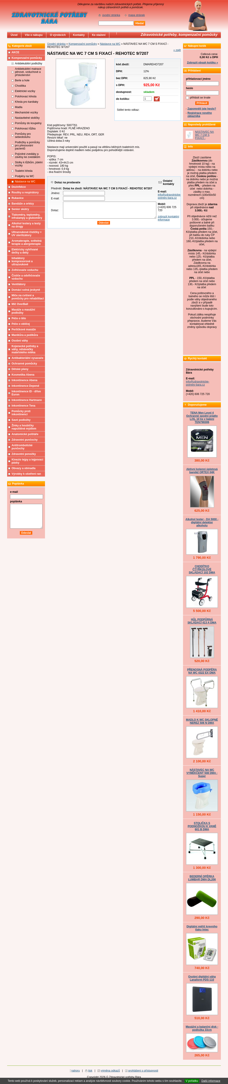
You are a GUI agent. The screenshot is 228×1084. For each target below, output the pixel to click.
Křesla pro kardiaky (26, 101)
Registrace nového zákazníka (199, 114)
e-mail (14, 491)
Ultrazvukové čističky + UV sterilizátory (27, 234)
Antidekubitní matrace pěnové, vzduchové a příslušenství (28, 72)
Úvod (14, 35)
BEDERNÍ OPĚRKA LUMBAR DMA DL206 (202, 878)
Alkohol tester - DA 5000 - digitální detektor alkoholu (201, 522)
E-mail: (55, 198)
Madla (18, 107)
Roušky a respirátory (25, 192)
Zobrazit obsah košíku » (202, 62)
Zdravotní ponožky (24, 454)
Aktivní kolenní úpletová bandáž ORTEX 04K (202, 471)
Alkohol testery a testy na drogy (26, 225)
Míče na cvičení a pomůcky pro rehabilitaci (28, 297)
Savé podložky (21, 419)
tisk (90, 1070)
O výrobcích (58, 35)
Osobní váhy (20, 340)
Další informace (210, 1080)
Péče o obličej (21, 323)
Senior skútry (20, 209)
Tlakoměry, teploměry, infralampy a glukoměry (27, 216)
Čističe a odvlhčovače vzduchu (26, 277)
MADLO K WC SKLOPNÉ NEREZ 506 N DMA (202, 721)
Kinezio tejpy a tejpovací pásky (27, 461)
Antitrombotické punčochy (22, 447)
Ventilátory (19, 284)
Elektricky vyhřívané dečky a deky (25, 251)
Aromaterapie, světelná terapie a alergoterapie (27, 242)
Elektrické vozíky (25, 91)
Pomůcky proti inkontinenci (21, 413)
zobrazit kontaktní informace (168, 218)
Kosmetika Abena (23, 374)
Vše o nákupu (34, 35)
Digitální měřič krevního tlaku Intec (202, 928)
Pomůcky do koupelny (28, 123)
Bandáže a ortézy (23, 203)
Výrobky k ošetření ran (26, 473)
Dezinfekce (19, 186)
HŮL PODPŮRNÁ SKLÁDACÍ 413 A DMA (201, 621)
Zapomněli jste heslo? (201, 108)
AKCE (15, 52)
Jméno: (55, 193)
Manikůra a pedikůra (25, 335)
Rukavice (18, 198)
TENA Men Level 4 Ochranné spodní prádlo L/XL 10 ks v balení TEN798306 (202, 417)
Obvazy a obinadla (23, 468)
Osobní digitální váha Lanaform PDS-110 (202, 978)
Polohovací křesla (26, 96)
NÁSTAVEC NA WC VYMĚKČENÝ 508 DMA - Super (202, 773)
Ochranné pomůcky (24, 363)
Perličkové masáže (24, 329)
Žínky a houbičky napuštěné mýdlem (24, 427)
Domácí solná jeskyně (26, 289)
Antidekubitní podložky (28, 63)
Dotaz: (55, 210)
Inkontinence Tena (23, 405)
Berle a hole (22, 80)
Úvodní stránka (56, 43)
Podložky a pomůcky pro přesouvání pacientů (27, 145)
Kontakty (79, 35)
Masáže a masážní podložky (23, 311)
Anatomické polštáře (25, 434)
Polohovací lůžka (25, 128)
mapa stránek (136, 15)
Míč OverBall (20, 304)
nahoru (75, 1070)
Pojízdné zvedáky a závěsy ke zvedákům (27, 155)
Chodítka (20, 85)
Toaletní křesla (24, 170)
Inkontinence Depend (25, 385)
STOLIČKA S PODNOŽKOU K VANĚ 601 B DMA (202, 826)
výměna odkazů (110, 1070)
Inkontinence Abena (24, 380)
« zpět (177, 50)
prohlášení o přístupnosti (143, 1070)
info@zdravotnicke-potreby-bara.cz (169, 196)
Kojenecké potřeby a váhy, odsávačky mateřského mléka (25, 349)
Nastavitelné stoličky (27, 117)
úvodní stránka (111, 15)
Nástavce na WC (110, 43)
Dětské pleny (20, 369)
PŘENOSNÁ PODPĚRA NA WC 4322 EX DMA (202, 671)
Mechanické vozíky (26, 112)
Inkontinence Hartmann (27, 400)
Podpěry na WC (24, 176)
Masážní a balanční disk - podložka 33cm (202, 1028)
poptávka (16, 501)
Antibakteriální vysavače (27, 358)
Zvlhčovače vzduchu (25, 270)
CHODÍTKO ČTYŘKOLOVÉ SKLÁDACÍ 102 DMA (202, 569)
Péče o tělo (19, 318)
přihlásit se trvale (200, 97)
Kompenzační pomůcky (83, 43)
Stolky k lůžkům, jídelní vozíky (29, 164)
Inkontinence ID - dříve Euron (26, 393)
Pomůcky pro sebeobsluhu (23, 135)
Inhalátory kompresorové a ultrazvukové (22, 261)
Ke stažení (99, 35)
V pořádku (192, 1080)
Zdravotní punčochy (25, 439)
